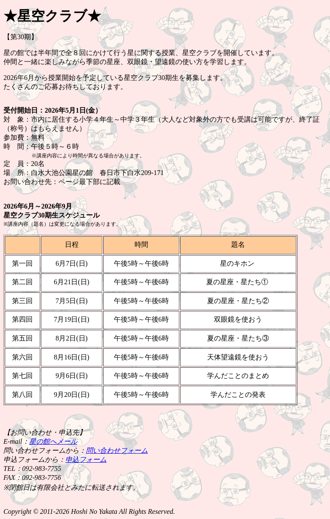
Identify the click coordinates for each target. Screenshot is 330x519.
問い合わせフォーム (117, 450)
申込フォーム (86, 459)
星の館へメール (53, 441)
